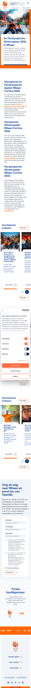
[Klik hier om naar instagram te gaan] (12, 682)
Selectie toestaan (15, 371)
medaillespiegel (9, 211)
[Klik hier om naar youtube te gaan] (22, 682)
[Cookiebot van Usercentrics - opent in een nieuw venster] (22, 310)
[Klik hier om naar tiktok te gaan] (15, 682)
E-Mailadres (9, 533)
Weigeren (15, 376)
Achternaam (9, 526)
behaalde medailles (10, 158)
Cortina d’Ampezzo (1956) (13, 105)
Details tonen (22, 360)
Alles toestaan (15, 365)
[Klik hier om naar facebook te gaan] (8, 682)
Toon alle (24, 228)
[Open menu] (28, 3)
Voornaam (8, 520)
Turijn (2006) (20, 106)
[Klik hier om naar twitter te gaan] (19, 682)
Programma (16, 8)
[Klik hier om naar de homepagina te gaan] (5, 5)
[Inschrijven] (11, 572)
